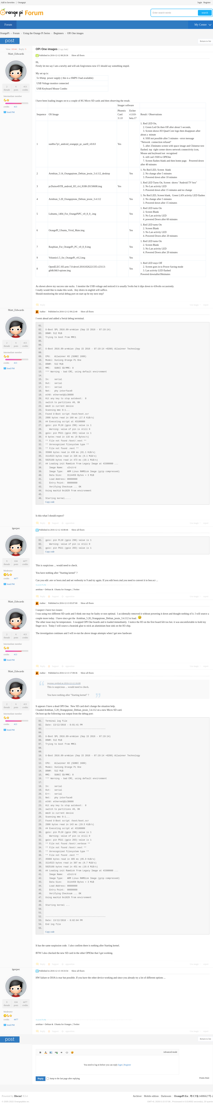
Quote (61, 1052)
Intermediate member (13, 96)
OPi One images (75, 33)
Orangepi (22, 2)
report (205, 305)
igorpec (16, 528)
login (200, 2)
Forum (8, 24)
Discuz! (18, 1096)
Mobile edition (151, 1096)
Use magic (194, 305)
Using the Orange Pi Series (36, 33)
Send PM (11, 112)
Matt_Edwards (16, 54)
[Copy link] (63, 49)
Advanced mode (170, 1052)
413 (25, 86)
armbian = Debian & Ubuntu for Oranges (53, 589)
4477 (25, 561)
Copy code (49, 502)
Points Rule (204, 1078)
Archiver (137, 1096)
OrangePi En (181, 1096)
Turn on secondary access (212, 2)
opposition (70, 523)
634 (16, 561)
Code (67, 1052)
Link (56, 1052)
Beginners (59, 33)
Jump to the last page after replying (63, 1078)
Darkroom (166, 1096)
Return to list (205, 41)
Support (55, 523)
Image (51, 1052)
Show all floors (78, 55)
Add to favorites (8, 2)
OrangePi (4, 33)
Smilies (72, 1052)
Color (45, 1052)
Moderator (8, 570)
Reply (42, 305)
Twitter (76, 589)
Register (207, 2)
